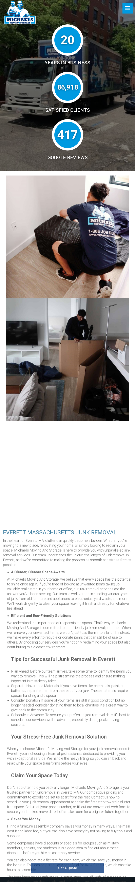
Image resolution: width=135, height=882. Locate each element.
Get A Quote (67, 874)
